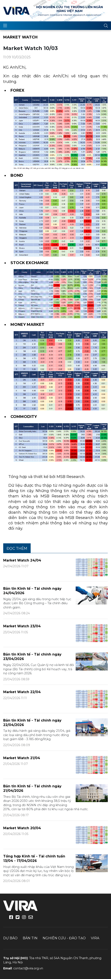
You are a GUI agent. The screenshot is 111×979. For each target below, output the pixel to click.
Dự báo (10, 938)
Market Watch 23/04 (22, 626)
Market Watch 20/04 (22, 828)
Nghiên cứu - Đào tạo (64, 938)
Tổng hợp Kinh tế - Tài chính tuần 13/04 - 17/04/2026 (34, 858)
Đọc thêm (17, 548)
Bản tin (30, 938)
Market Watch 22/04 (22, 692)
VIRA (16, 11)
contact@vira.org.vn (28, 968)
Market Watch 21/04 (21, 758)
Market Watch (20, 37)
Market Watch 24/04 (22, 560)
